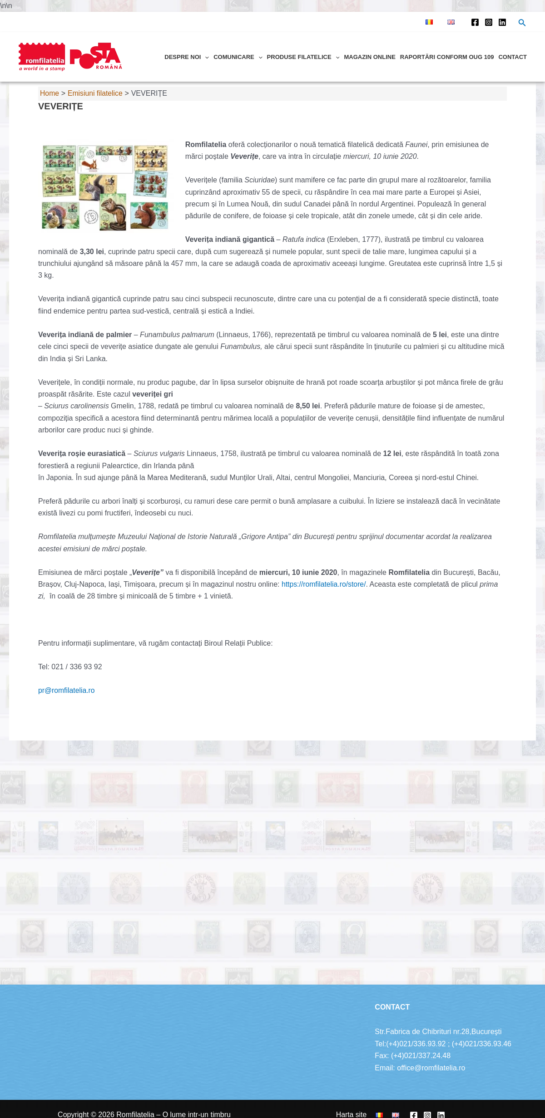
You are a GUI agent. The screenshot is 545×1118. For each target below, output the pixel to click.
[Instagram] (489, 22)
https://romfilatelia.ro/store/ (324, 584)
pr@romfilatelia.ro (67, 690)
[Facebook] (475, 22)
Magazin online (369, 57)
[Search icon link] (522, 23)
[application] (205, 57)
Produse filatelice (303, 57)
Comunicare (237, 57)
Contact (512, 57)
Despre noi (186, 57)
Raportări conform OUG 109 (447, 57)
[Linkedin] (502, 22)
